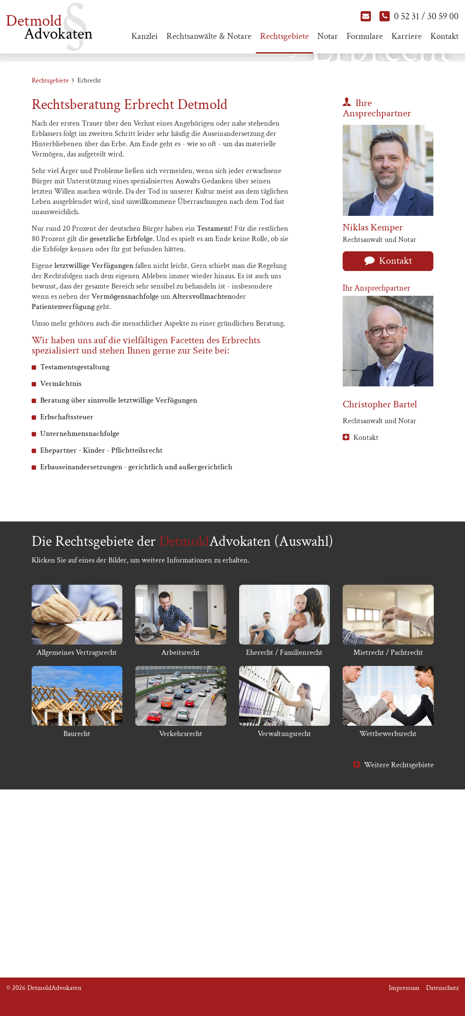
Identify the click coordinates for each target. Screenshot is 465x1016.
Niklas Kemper (373, 389)
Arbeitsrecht (180, 815)
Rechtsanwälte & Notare (209, 36)
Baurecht (76, 896)
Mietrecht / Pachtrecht (388, 815)
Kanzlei (144, 36)
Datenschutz (442, 988)
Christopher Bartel (380, 566)
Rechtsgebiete (284, 36)
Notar (327, 36)
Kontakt (444, 36)
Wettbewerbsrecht (388, 896)
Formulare (365, 36)
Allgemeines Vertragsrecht (77, 815)
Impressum (404, 988)
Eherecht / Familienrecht (284, 815)
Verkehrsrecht (180, 896)
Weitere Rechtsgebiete (399, 927)
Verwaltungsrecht (284, 896)
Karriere (406, 36)
